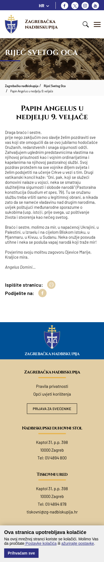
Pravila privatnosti (52, 386)
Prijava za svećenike (52, 408)
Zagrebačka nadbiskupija (41, 24)
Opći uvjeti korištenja (52, 393)
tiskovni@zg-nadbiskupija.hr (52, 511)
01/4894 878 (56, 504)
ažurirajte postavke (77, 543)
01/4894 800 (56, 457)
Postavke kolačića (40, 543)
